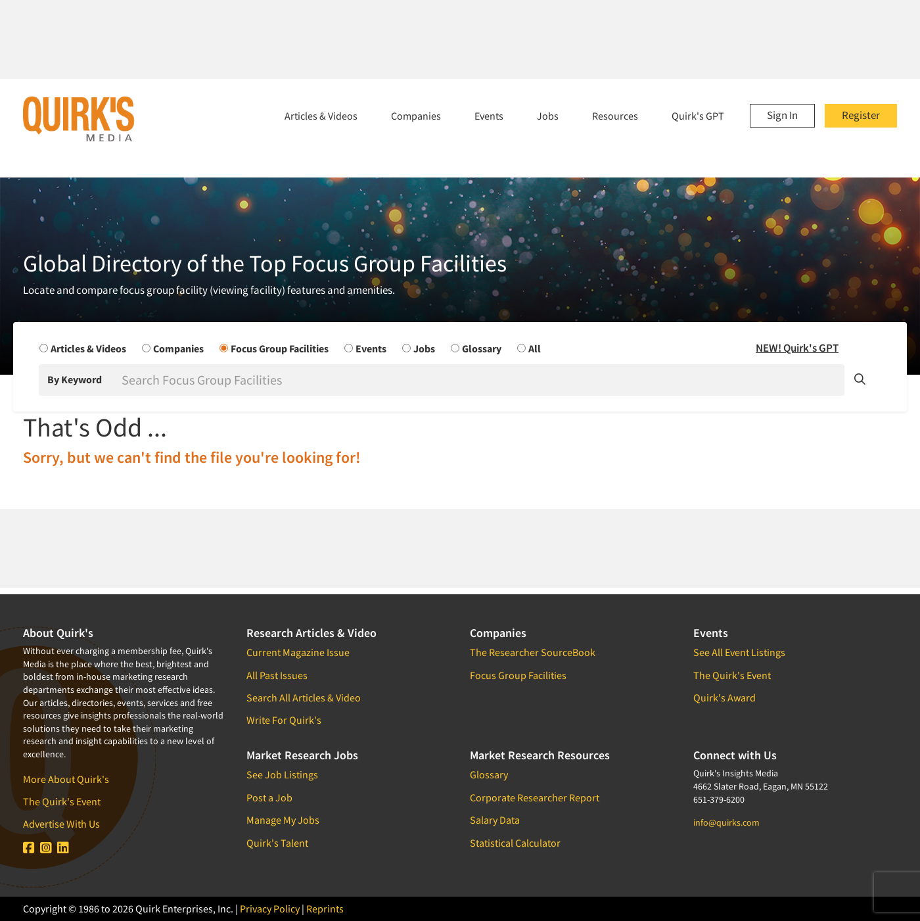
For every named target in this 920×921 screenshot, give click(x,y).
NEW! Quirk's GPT (797, 348)
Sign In (782, 115)
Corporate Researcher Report (534, 797)
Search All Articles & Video (303, 697)
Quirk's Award (724, 697)
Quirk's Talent (277, 842)
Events (488, 115)
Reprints (325, 908)
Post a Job (269, 797)
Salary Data (495, 819)
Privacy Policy (270, 908)
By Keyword (74, 379)
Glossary (489, 774)
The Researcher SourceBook (532, 652)
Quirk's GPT (698, 115)
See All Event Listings (739, 652)
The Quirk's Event (62, 801)
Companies (416, 115)
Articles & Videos (321, 115)
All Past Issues (277, 675)
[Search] (482, 380)
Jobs (548, 115)
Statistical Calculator (515, 842)
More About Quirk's (66, 779)
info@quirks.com (726, 822)
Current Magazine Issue (298, 652)
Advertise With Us (61, 823)
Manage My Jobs (282, 819)
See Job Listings (282, 774)
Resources (615, 115)
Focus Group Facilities (518, 675)
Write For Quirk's (283, 719)
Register (861, 115)
